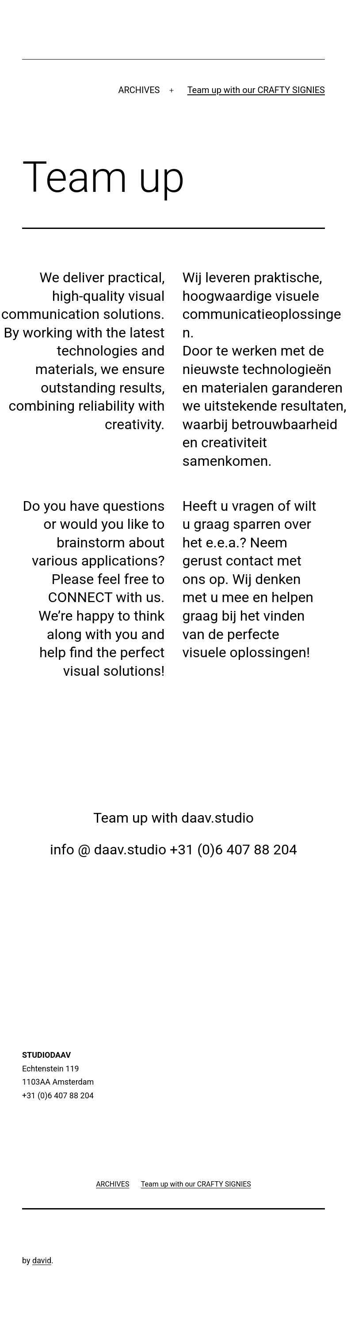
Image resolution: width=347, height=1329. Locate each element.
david (41, 1260)
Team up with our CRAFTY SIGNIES (256, 90)
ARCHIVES (139, 90)
